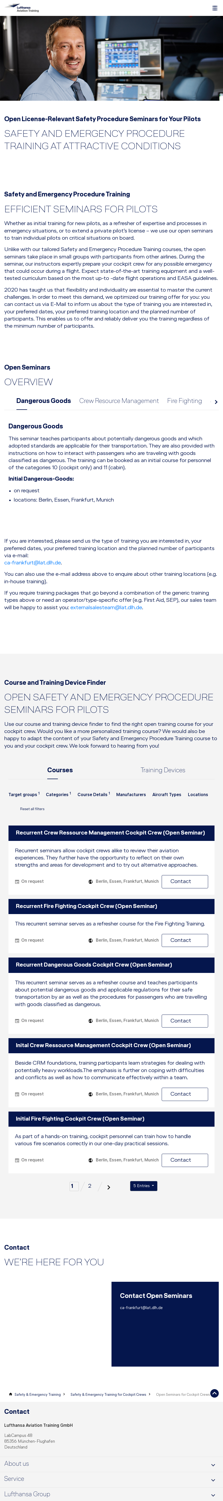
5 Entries (142, 1188)
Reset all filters (26, 812)
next (215, 404)
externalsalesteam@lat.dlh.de (106, 609)
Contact (189, 883)
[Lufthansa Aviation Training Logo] (21, 8)
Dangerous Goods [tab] (43, 403)
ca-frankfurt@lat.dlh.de (32, 565)
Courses (60, 772)
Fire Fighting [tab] (184, 403)
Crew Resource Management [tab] (119, 403)
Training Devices (163, 772)
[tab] (111, 469)
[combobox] (24, 800)
